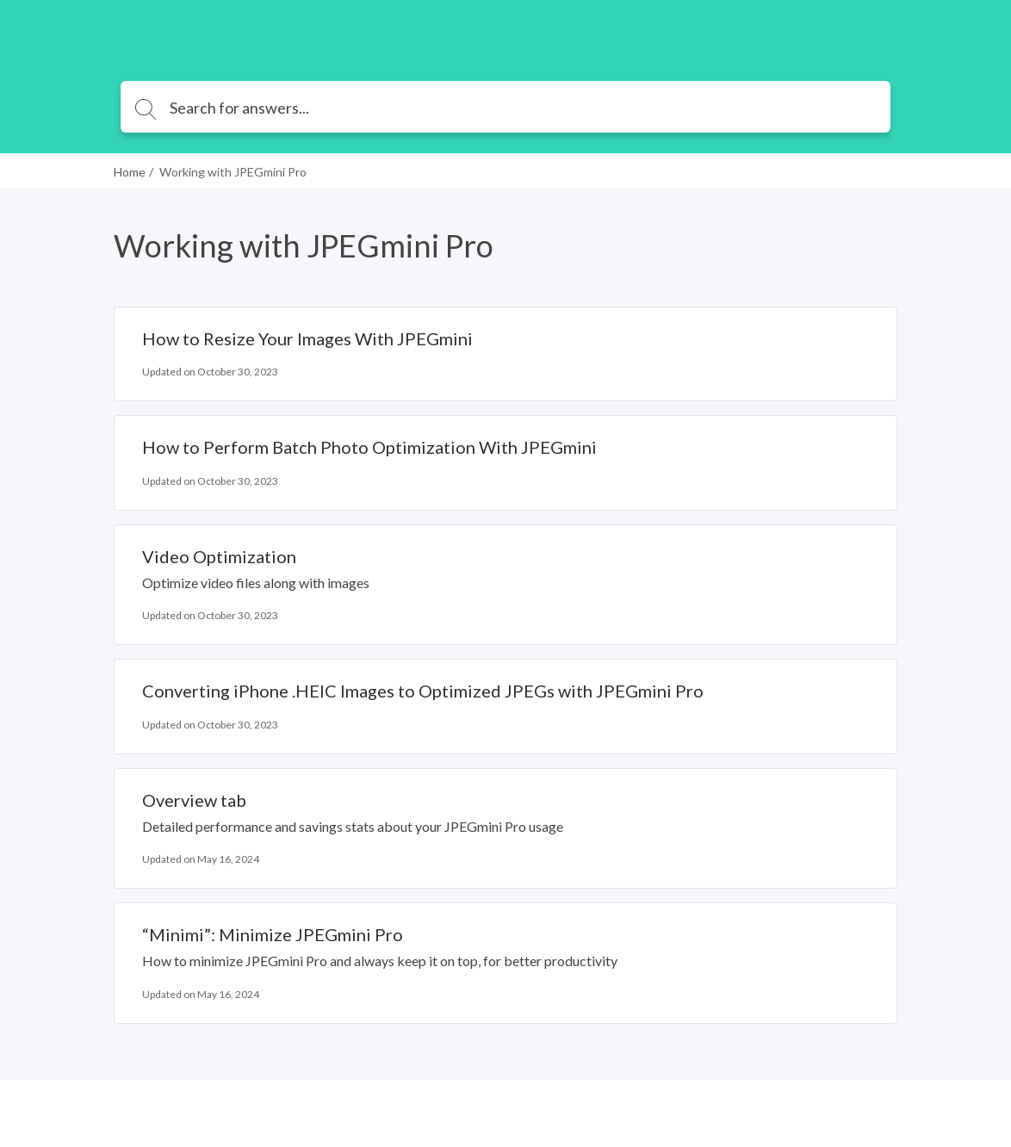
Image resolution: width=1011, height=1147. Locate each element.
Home (130, 171)
